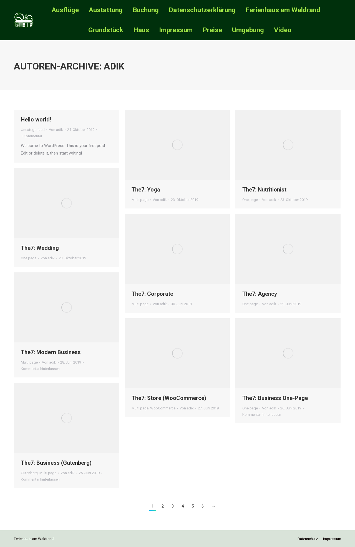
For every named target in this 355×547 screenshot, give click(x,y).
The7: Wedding (40, 248)
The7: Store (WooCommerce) (169, 398)
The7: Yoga (146, 189)
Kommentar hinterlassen (40, 369)
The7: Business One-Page (275, 398)
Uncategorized (33, 130)
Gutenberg (29, 473)
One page (250, 200)
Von (56, 130)
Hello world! (36, 119)
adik (114, 66)
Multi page (140, 200)
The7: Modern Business (51, 352)
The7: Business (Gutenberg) (56, 462)
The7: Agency (259, 293)
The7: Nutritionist (264, 189)
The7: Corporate (152, 293)
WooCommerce (162, 408)
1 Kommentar (31, 136)
